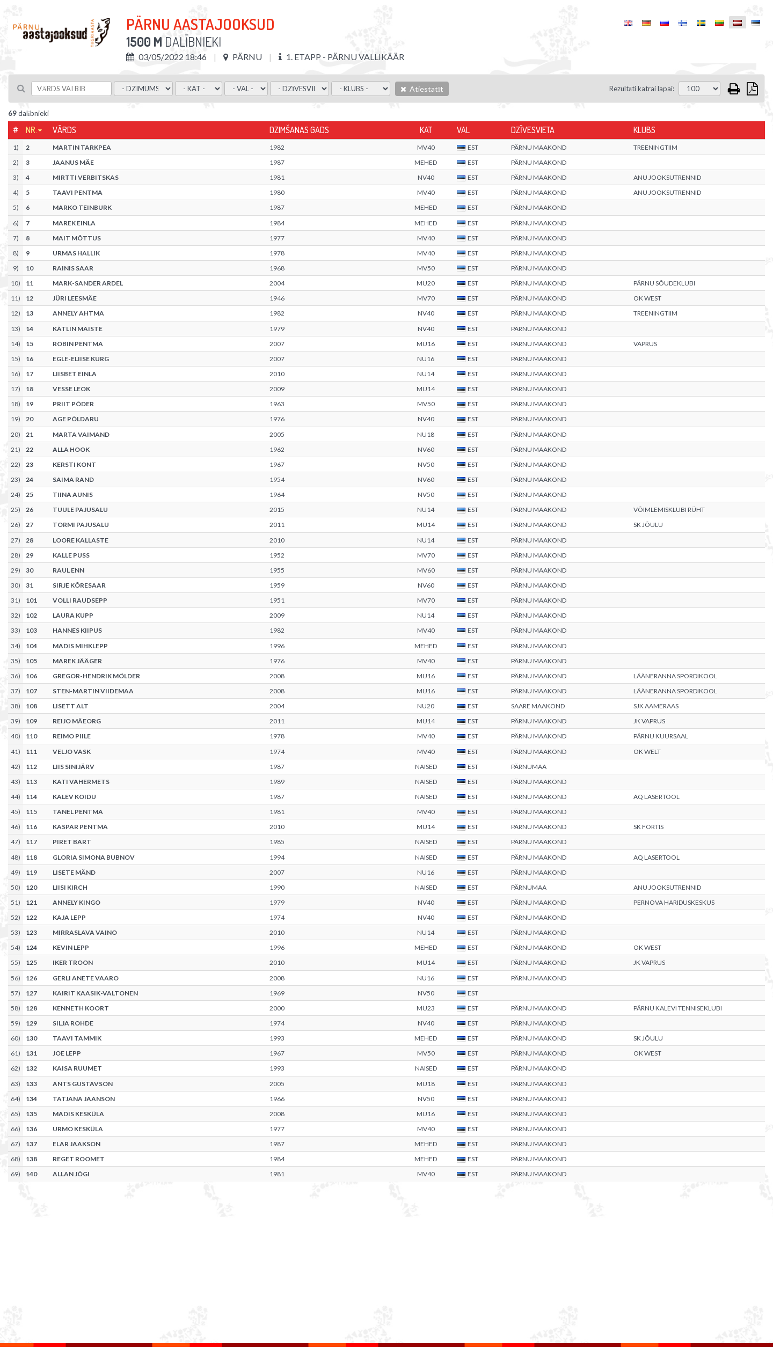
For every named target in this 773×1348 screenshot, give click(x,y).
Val (463, 129)
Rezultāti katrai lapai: (641, 88)
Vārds (64, 129)
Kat (426, 129)
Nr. (31, 129)
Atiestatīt (421, 88)
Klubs (644, 129)
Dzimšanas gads (299, 129)
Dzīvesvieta (533, 129)
